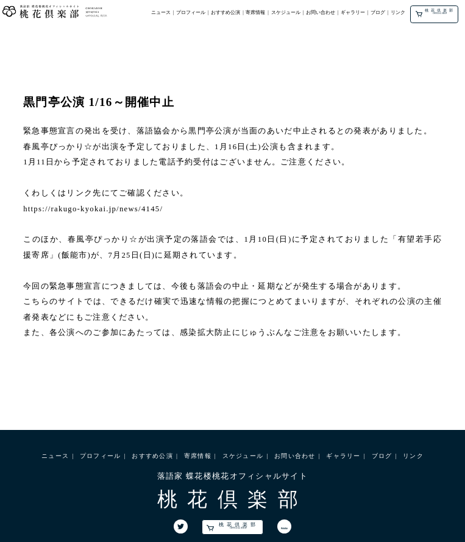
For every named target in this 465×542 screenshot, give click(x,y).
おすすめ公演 (225, 12)
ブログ (378, 12)
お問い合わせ (320, 12)
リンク (398, 12)
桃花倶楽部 (435, 12)
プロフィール (190, 12)
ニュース (161, 12)
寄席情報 (255, 12)
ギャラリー (353, 12)
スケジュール (285, 12)
